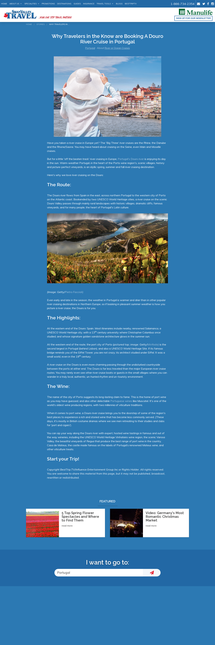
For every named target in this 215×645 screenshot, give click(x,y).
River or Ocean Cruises (117, 48)
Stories (40, 24)
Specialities (30, 4)
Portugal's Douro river (131, 159)
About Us (14, 4)
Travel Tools (104, 4)
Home (4, 4)
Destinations (64, 4)
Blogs (119, 4)
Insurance (88, 4)
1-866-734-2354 (183, 4)
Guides (77, 4)
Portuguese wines (121, 401)
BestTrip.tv (131, 4)
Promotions (48, 4)
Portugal (90, 48)
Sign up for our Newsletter (193, 18)
